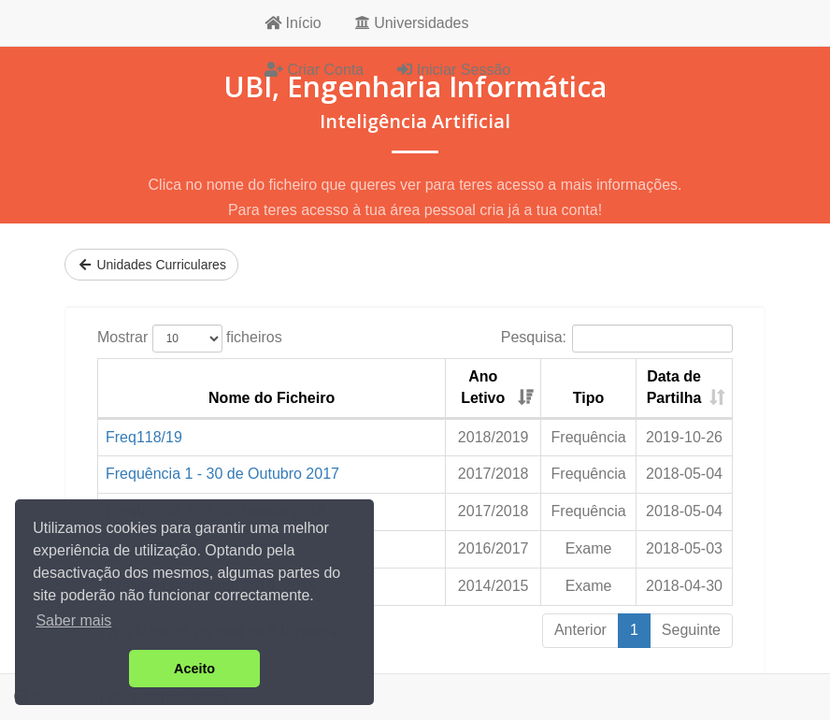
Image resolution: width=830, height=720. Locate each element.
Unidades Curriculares (151, 264)
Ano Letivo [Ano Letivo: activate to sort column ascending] (483, 387)
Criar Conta (314, 70)
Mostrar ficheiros (189, 338)
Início (293, 23)
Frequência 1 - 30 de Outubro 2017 (222, 474)
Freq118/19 (144, 437)
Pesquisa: (617, 338)
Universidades (412, 23)
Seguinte (691, 630)
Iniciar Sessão (453, 70)
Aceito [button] (194, 668)
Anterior (580, 630)
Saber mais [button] (73, 620)
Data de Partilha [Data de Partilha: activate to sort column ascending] (674, 387)
